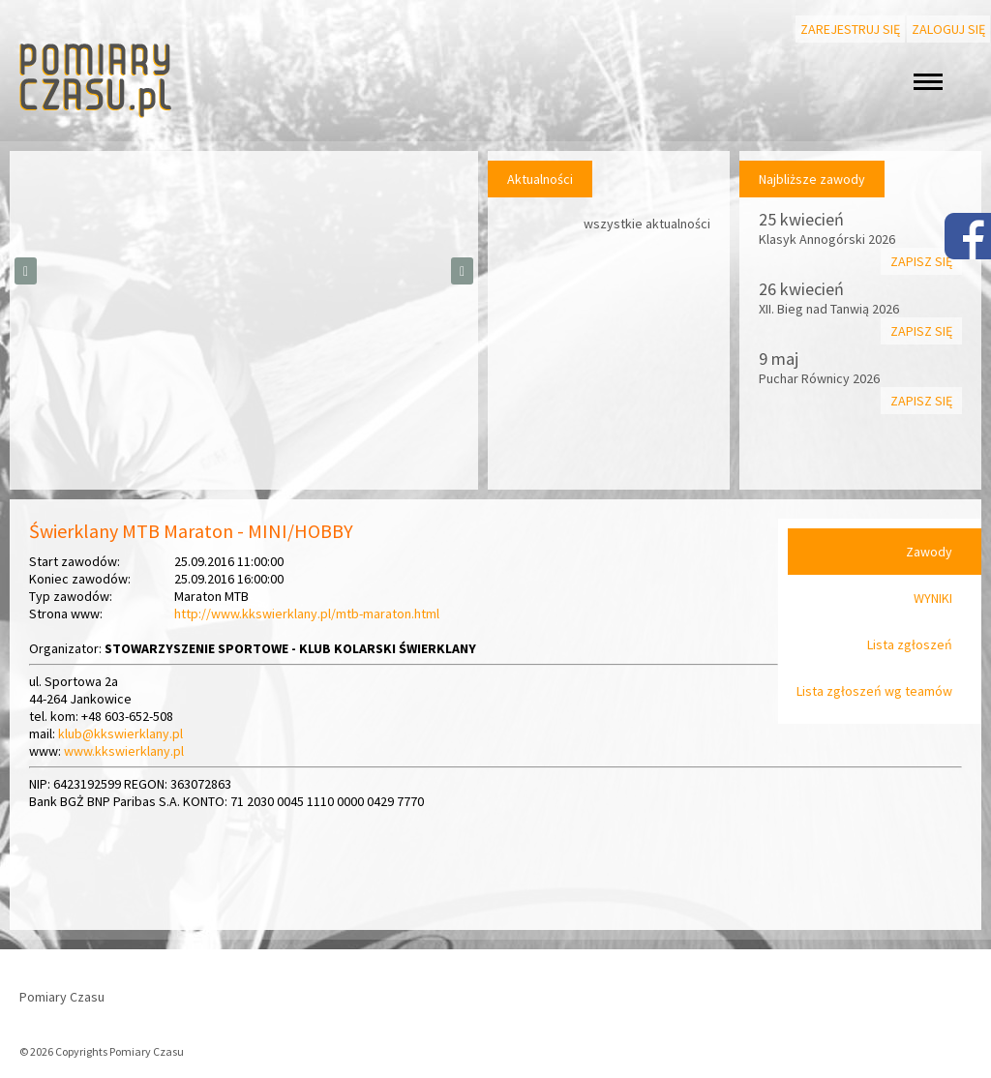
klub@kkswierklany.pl (120, 733)
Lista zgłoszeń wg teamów (874, 691)
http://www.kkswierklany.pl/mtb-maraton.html (306, 613)
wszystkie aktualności (647, 223)
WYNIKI (933, 598)
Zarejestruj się (850, 29)
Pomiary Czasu (62, 996)
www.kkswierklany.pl (124, 751)
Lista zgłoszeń (909, 644)
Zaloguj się (948, 29)
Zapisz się (921, 261)
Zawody (929, 551)
